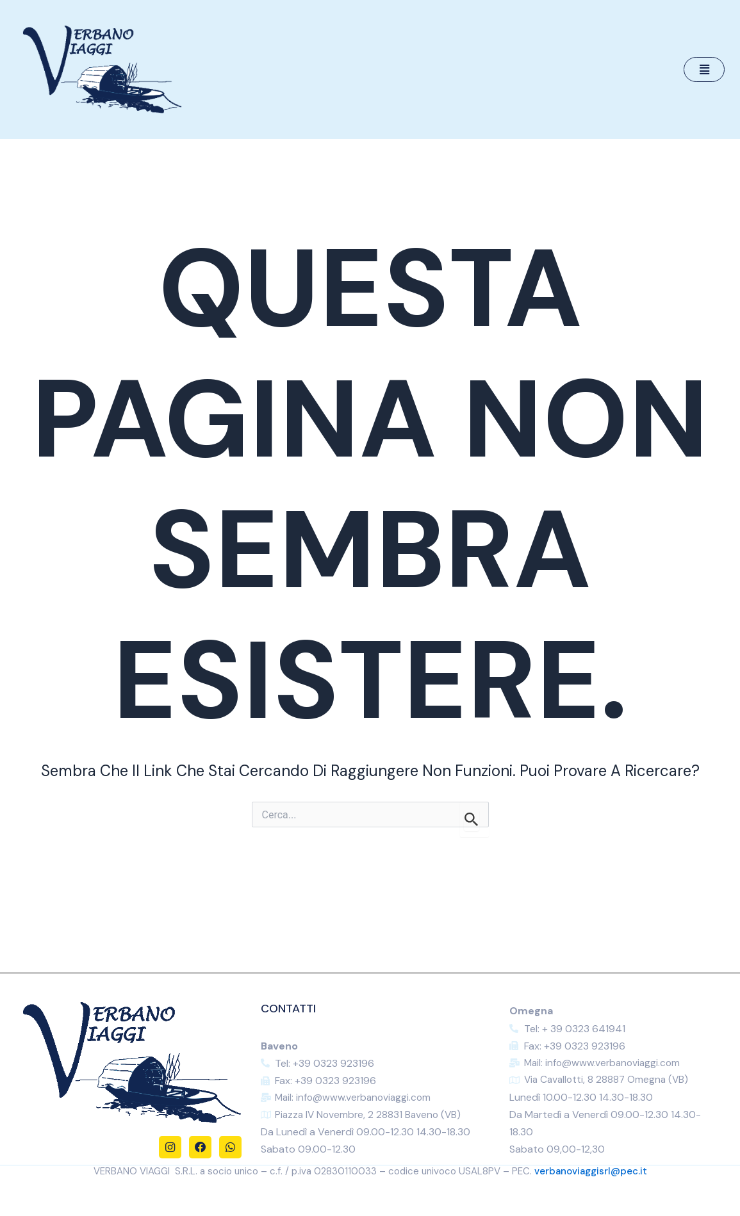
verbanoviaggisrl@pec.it (590, 1171)
